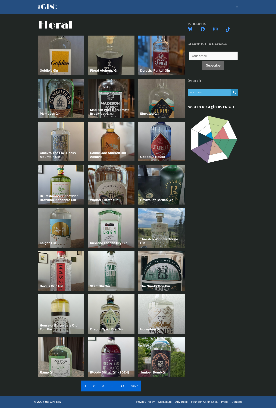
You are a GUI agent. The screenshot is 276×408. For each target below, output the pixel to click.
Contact (237, 402)
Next (134, 386)
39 (122, 386)
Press (224, 402)
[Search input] (209, 92)
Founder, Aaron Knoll (204, 402)
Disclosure (165, 402)
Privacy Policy (145, 402)
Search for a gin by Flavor (211, 107)
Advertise (181, 402)
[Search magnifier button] (234, 92)
